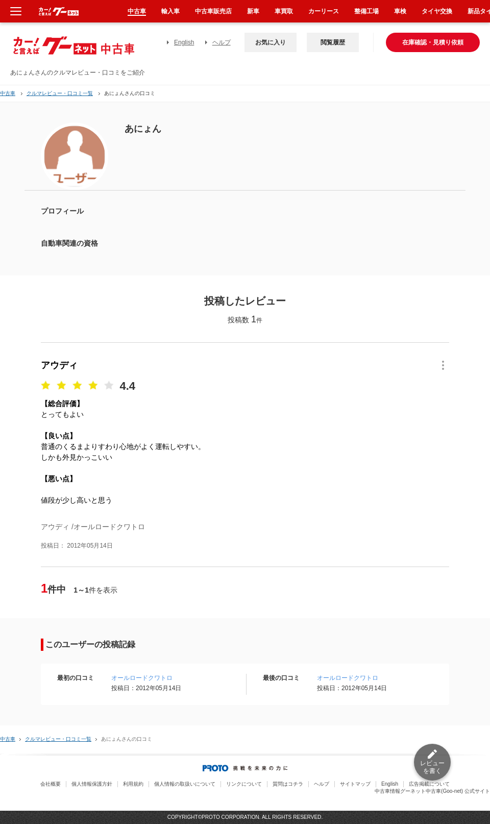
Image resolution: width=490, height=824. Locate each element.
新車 (253, 11)
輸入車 (170, 11)
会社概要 (50, 784)
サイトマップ (355, 784)
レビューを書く (432, 767)
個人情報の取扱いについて (184, 784)
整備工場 (366, 11)
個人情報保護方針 (91, 784)
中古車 (7, 93)
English (184, 42)
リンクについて (244, 784)
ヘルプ (221, 42)
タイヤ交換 (437, 11)
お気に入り (270, 42)
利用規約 (133, 784)
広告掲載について (429, 784)
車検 (400, 11)
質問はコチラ (288, 784)
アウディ (59, 365)
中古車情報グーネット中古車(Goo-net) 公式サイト (432, 791)
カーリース (323, 11)
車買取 (284, 11)
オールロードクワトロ (142, 677)
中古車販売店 (213, 11)
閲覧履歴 (333, 42)
